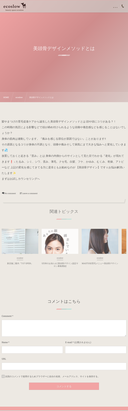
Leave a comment (30, 193)
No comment (10, 193)
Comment (7, 315)
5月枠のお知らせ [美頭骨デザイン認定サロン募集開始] (60, 266)
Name (5, 342)
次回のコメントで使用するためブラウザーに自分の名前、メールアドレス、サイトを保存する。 (52, 376)
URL (4, 358)
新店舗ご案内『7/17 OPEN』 (20, 264)
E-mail (68, 342)
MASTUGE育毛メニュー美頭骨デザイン (100, 264)
